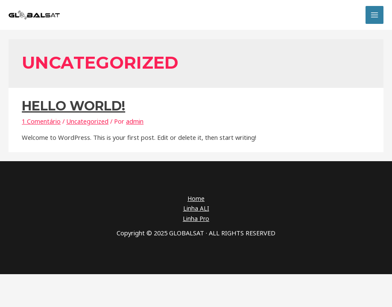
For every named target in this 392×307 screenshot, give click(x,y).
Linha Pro (196, 218)
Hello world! (73, 106)
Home (196, 198)
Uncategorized (87, 121)
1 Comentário (41, 121)
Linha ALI (196, 208)
